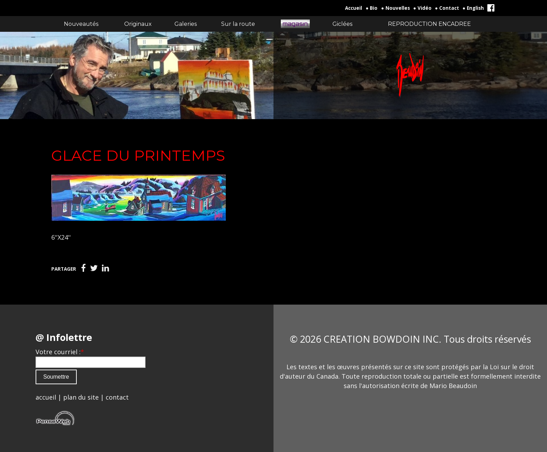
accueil (46, 397)
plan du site (81, 397)
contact (117, 397)
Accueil (353, 8)
